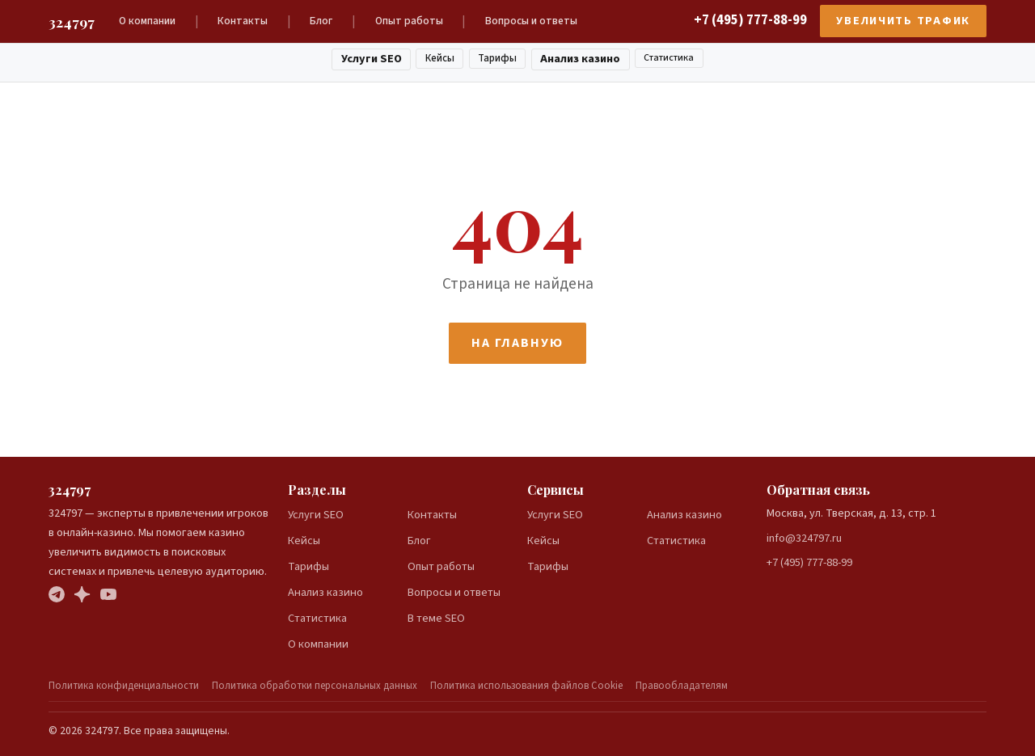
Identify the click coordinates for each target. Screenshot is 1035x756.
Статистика (669, 58)
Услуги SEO (371, 58)
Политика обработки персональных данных (314, 685)
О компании (147, 20)
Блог (321, 20)
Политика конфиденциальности (124, 685)
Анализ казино (580, 58)
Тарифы (497, 58)
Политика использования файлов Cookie (526, 685)
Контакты (243, 20)
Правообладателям (682, 685)
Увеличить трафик (903, 20)
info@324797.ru (804, 538)
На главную (517, 343)
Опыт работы (409, 20)
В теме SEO (436, 618)
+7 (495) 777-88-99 (750, 20)
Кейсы (439, 58)
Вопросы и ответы (531, 20)
